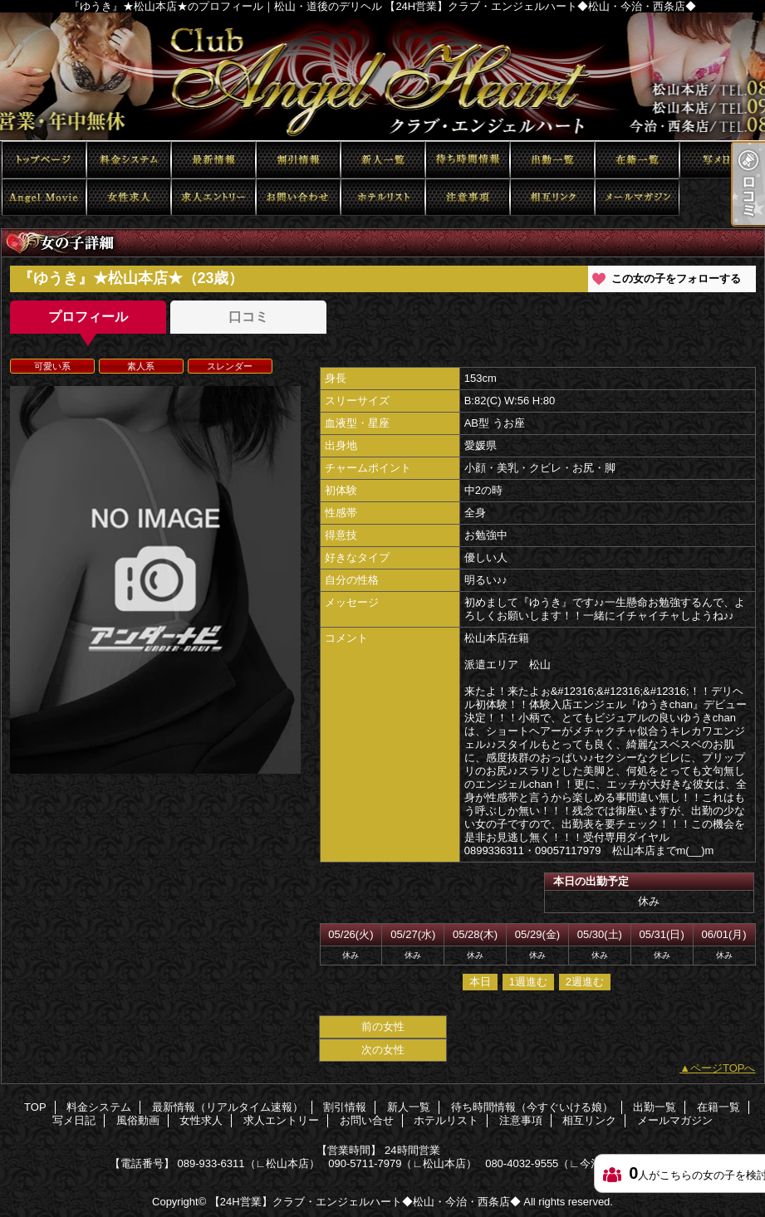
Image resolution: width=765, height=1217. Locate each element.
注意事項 (467, 197)
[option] (155, 580)
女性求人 (128, 197)
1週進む (528, 981)
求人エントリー (213, 197)
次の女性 (383, 1049)
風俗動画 (44, 197)
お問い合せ (298, 197)
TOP (44, 159)
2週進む (585, 981)
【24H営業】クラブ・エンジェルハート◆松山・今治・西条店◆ (365, 1201)
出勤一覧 (552, 159)
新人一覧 (383, 159)
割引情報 (298, 159)
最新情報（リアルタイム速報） (213, 159)
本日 (480, 981)
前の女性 (383, 1026)
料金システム (128, 159)
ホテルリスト (383, 197)
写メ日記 (721, 159)
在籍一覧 (637, 159)
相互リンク (552, 197)
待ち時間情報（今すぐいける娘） (467, 159)
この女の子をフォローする (676, 278)
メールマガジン (637, 197)
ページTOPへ (723, 1068)
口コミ (248, 317)
